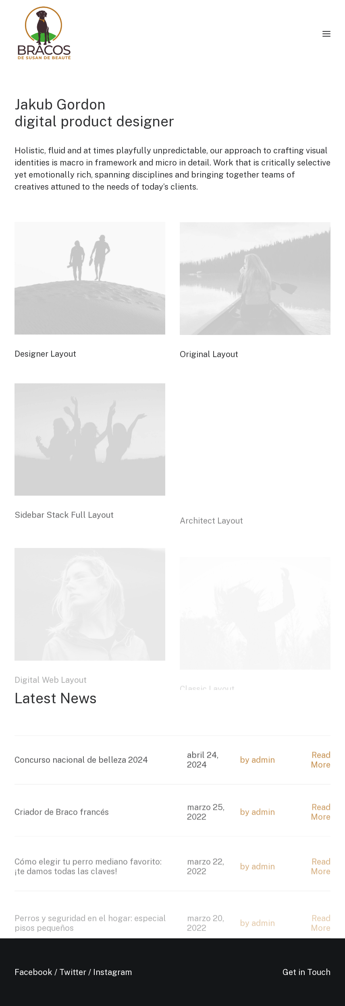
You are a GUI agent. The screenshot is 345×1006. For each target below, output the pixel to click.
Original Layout (209, 358)
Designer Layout (45, 356)
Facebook (33, 972)
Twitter (72, 972)
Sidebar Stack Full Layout (64, 533)
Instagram (112, 972)
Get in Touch (306, 972)
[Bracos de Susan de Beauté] (44, 34)
